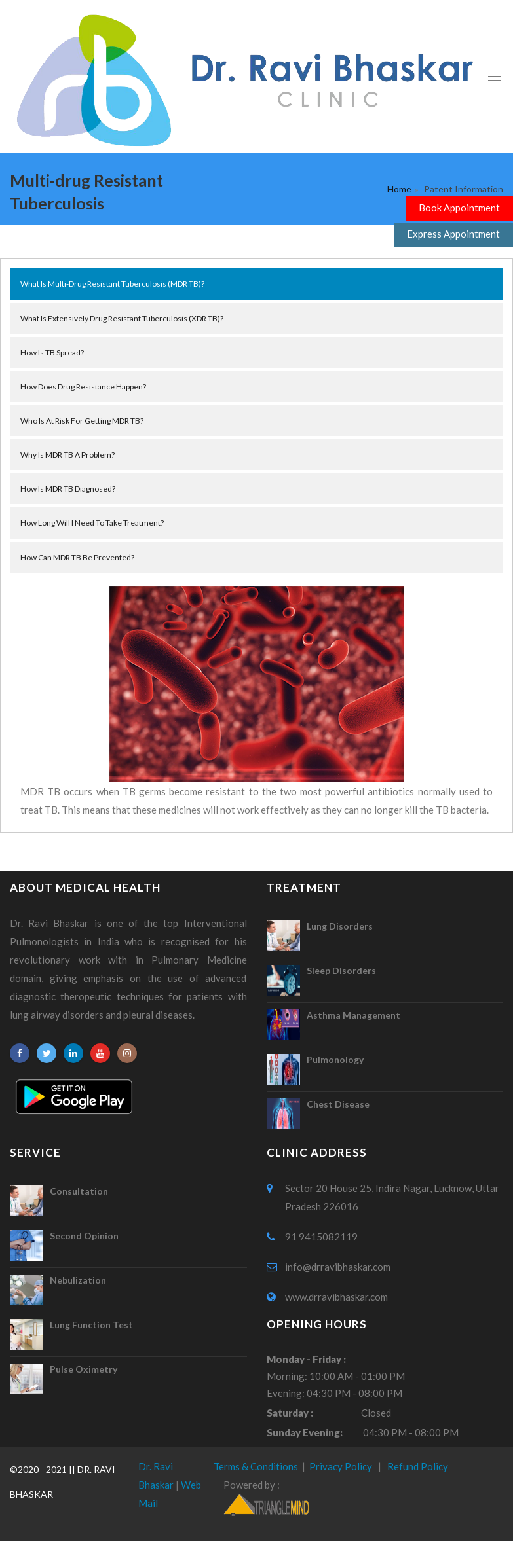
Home (399, 188)
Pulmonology (335, 1059)
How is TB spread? (52, 352)
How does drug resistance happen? (83, 386)
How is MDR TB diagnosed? (67, 489)
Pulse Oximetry (83, 1369)
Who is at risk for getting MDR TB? (81, 420)
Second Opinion (84, 1235)
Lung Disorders (340, 926)
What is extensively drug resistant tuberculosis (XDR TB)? (121, 318)
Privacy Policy (340, 1466)
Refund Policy (417, 1466)
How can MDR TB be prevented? (77, 557)
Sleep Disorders (341, 970)
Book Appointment (459, 207)
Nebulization (78, 1280)
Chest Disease (338, 1104)
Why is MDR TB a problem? (67, 455)
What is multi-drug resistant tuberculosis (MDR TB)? (112, 284)
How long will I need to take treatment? (92, 523)
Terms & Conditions (256, 1466)
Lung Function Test (91, 1324)
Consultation (79, 1191)
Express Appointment (453, 234)
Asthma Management (353, 1015)
